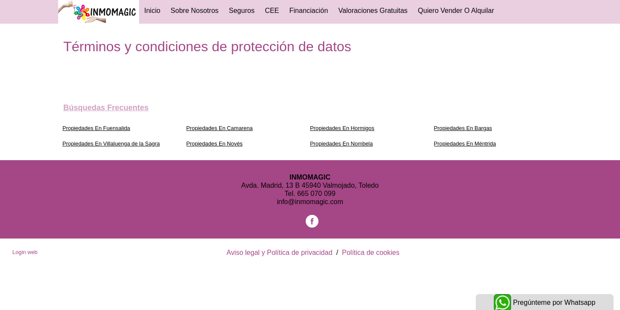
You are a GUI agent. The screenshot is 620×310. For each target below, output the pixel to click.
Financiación (308, 10)
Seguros (242, 10)
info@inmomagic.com (310, 201)
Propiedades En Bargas (463, 128)
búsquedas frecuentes (106, 107)
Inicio (152, 10)
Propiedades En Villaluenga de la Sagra (111, 143)
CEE (272, 10)
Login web (24, 252)
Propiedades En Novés (214, 143)
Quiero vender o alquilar (456, 10)
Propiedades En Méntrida (465, 143)
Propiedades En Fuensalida (96, 128)
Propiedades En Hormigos (342, 128)
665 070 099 (316, 193)
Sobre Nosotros (194, 10)
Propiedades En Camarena (219, 128)
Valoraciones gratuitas (373, 10)
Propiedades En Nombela (341, 143)
